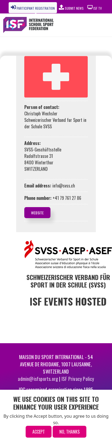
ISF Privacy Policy (78, 378)
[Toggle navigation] (95, 25)
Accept (38, 431)
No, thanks (69, 431)
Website (37, 212)
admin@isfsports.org (38, 378)
